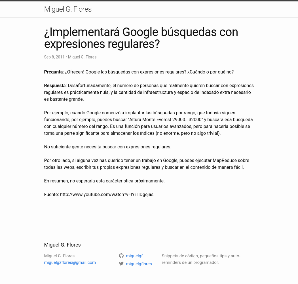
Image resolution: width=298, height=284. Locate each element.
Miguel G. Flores (68, 9)
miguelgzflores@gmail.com (70, 262)
